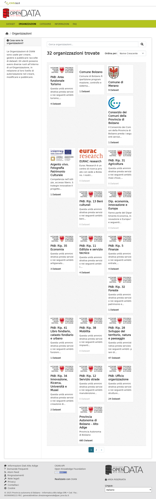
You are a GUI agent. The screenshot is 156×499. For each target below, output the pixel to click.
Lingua (108, 485)
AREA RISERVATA (117, 479)
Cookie (9, 488)
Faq (75, 23)
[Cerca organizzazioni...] (92, 44)
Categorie (45, 23)
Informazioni (62, 23)
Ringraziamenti (14, 475)
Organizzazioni (27, 23)
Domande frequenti (16, 468)
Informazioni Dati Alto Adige (21, 465)
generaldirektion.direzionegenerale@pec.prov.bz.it (46, 495)
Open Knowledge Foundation (70, 468)
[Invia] (142, 44)
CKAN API (60, 465)
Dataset (10, 23)
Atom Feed (11, 472)
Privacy (10, 481)
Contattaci (11, 484)
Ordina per (110, 53)
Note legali (11, 478)
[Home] (7, 33)
